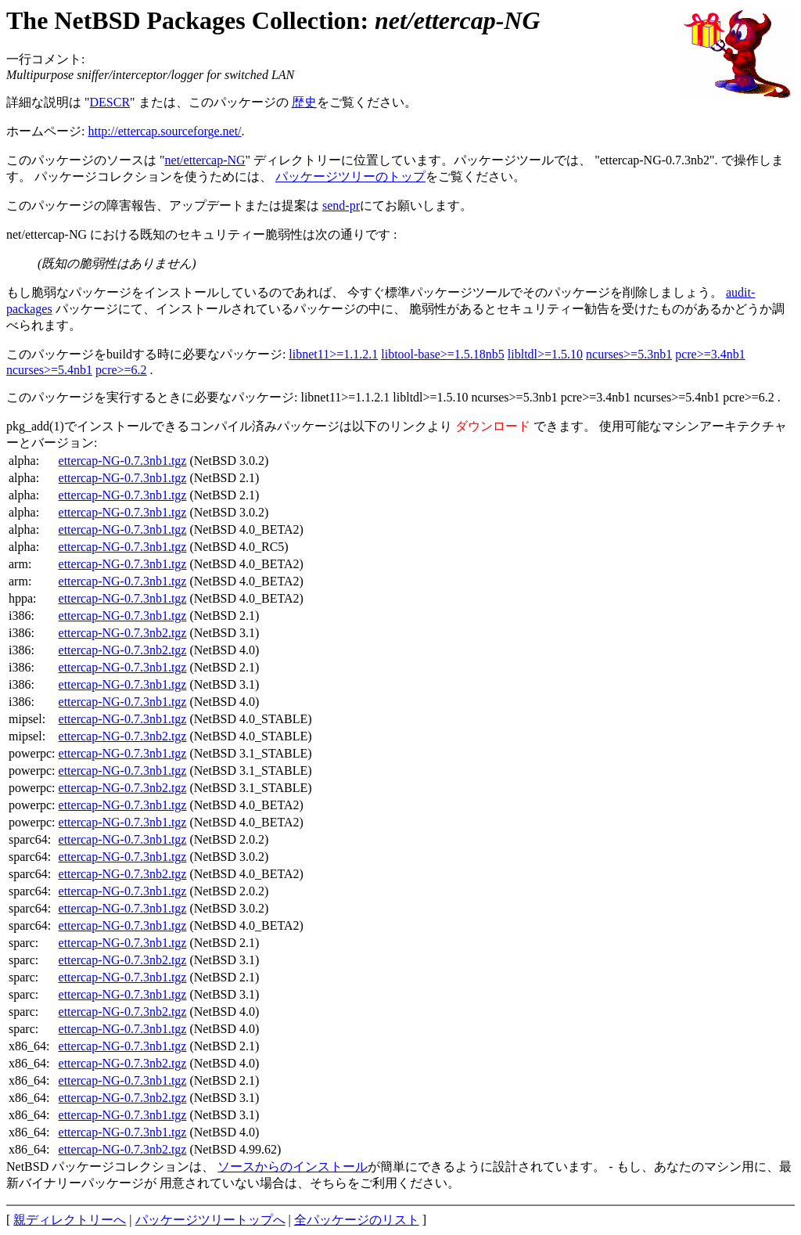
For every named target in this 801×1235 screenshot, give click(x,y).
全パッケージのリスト (356, 1219)
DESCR (110, 102)
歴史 (304, 102)
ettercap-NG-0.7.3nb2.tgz (123, 632)
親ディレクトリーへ (69, 1219)
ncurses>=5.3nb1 (629, 354)
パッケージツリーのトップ (350, 176)
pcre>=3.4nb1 (710, 354)
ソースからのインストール (292, 1166)
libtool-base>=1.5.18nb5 (443, 354)
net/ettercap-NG (205, 160)
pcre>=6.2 (121, 369)
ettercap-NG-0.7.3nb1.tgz (123, 460)
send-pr (341, 205)
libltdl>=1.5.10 (545, 354)
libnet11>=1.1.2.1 (333, 354)
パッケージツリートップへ (210, 1219)
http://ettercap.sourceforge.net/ (164, 131)
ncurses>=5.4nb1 (49, 369)
